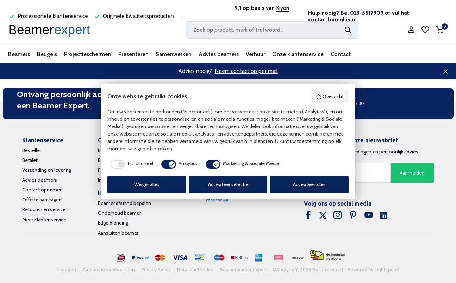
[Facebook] (308, 216)
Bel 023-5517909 (362, 13)
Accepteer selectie (228, 184)
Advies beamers (219, 54)
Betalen (30, 160)
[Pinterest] (353, 216)
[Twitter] (322, 216)
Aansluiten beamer (118, 233)
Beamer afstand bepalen (124, 203)
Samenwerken (174, 54)
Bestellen (32, 150)
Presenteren (133, 54)
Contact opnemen (42, 190)
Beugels (47, 54)
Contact (341, 54)
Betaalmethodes (195, 269)
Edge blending (113, 223)
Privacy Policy (156, 269)
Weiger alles (147, 184)
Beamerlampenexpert (243, 269)
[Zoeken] (272, 30)
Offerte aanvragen (42, 199)
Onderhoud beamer (119, 213)
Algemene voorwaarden (109, 269)
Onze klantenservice (298, 54)
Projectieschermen (87, 54)
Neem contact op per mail (246, 71)
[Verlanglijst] (425, 30)
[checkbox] (130, 164)
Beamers (19, 54)
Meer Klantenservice (44, 219)
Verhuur (255, 54)
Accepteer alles (309, 184)
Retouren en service (43, 209)
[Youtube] (368, 216)
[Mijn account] (411, 30)
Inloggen (67, 269)
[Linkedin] (383, 216)
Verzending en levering (46, 170)
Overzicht (330, 96)
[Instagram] (337, 216)
